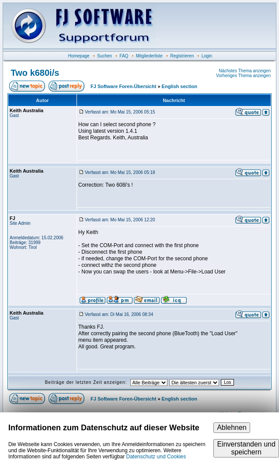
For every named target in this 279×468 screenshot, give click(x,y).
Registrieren (182, 55)
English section (179, 86)
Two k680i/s (35, 73)
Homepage (79, 55)
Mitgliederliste (149, 55)
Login (207, 55)
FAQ (123, 55)
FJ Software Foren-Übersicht (123, 86)
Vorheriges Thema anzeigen (243, 75)
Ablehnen (232, 427)
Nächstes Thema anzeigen (245, 70)
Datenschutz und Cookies (156, 457)
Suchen (104, 55)
